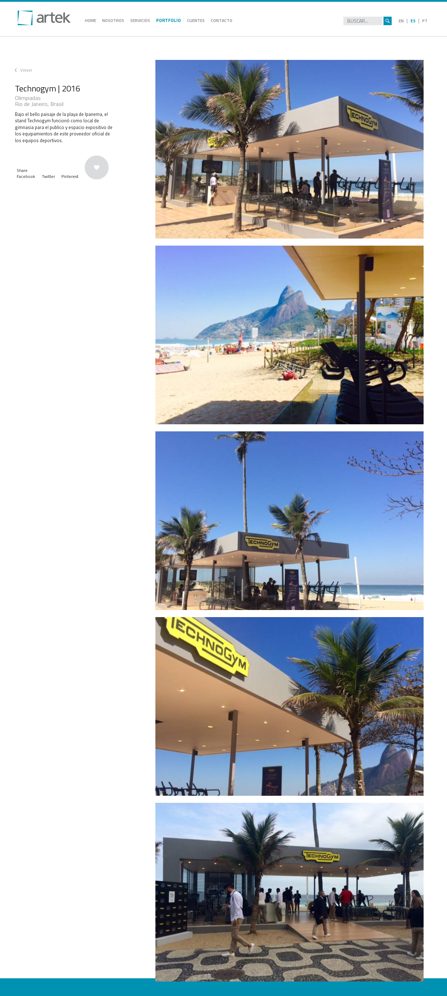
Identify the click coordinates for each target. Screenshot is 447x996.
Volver (26, 70)
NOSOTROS (113, 20)
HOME (90, 20)
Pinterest (69, 176)
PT (424, 20)
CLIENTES (196, 20)
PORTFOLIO (168, 20)
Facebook (26, 176)
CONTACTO (221, 20)
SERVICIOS (140, 20)
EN (401, 20)
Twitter (48, 176)
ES (412, 20)
